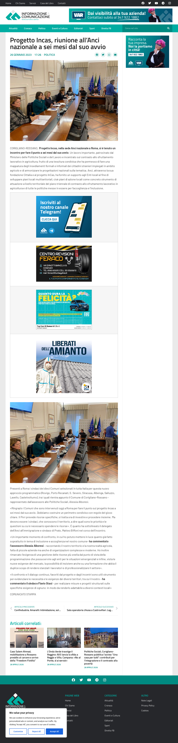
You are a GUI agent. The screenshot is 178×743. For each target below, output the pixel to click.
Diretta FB (106, 28)
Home (8, 3)
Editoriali (78, 28)
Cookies (145, 710)
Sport (92, 28)
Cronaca (28, 28)
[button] (96, 54)
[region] (36, 722)
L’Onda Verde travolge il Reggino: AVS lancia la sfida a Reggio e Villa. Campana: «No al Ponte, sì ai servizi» (64, 656)
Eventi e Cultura (59, 28)
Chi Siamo (20, 3)
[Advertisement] (147, 113)
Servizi (32, 3)
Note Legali (146, 700)
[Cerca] (168, 28)
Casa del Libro (46, 3)
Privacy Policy (147, 705)
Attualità (13, 28)
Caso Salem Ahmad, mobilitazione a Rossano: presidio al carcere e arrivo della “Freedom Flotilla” (24, 656)
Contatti (62, 3)
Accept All (54, 731)
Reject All (36, 731)
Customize (18, 731)
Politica (41, 28)
